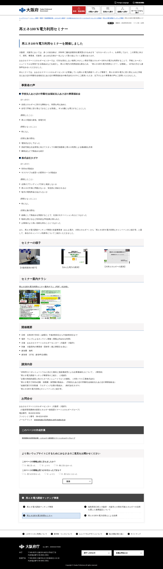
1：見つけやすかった (32, 474)
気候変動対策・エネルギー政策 (54, 18)
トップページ (23, 18)
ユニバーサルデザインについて (90, 534)
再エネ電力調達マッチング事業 (113, 18)
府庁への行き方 (89, 553)
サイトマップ (136, 534)
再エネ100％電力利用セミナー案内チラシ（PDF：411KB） (44, 287)
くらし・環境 (34, 18)
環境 (41, 18)
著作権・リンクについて (63, 534)
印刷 (112, 23)
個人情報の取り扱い (116, 534)
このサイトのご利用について (36, 534)
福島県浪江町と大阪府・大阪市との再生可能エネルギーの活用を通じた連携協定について (114, 508)
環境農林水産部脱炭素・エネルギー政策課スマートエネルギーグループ (48, 438)
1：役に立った (30, 465)
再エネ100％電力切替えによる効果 (102, 516)
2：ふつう (46, 465)
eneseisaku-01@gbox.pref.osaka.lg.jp (49, 420)
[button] (121, 2)
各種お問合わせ (122, 553)
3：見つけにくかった (69, 474)
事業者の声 (28, 85)
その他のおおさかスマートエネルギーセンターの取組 (84, 18)
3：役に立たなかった (64, 465)
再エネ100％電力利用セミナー (39, 516)
